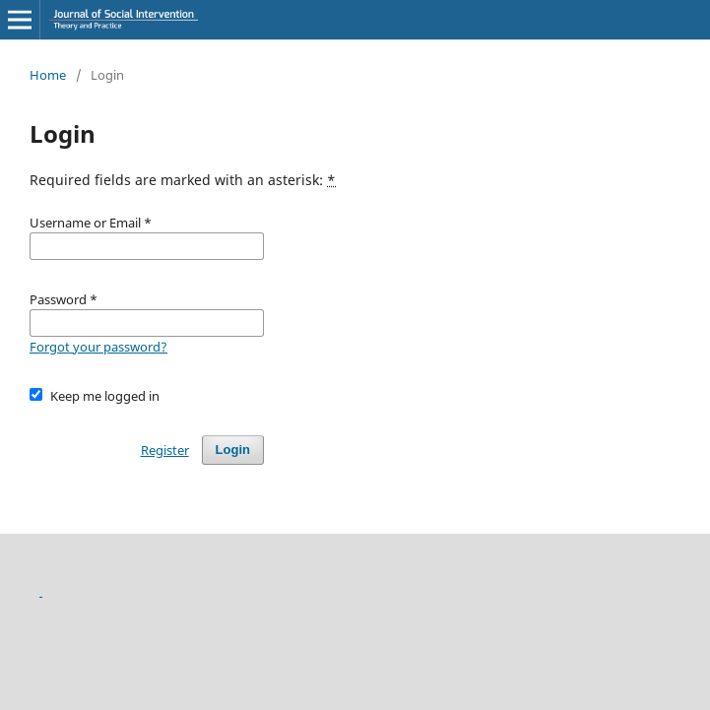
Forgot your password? (98, 346)
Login (233, 449)
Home (48, 75)
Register (165, 450)
